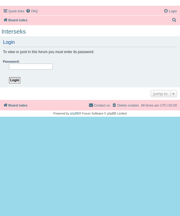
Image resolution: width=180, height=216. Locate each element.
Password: (11, 61)
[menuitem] (32, 11)
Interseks (13, 31)
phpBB (74, 113)
